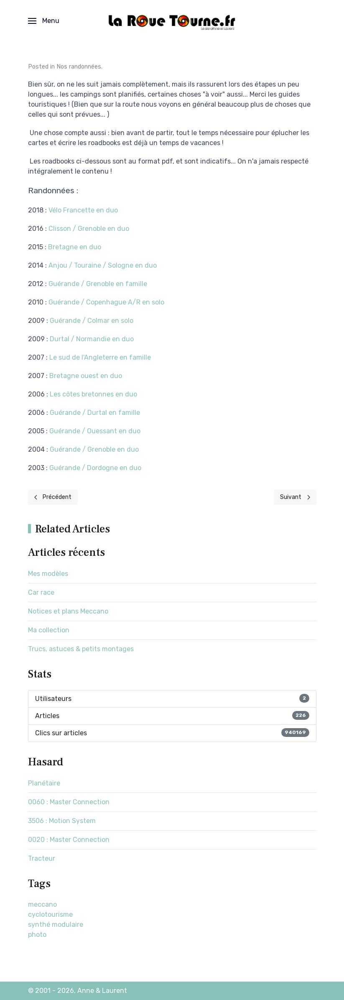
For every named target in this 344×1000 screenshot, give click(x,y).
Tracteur (41, 858)
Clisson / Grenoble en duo (88, 229)
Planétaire (44, 783)
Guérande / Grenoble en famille (97, 284)
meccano (42, 904)
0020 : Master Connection (69, 840)
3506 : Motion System (62, 821)
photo (37, 935)
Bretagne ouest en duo (85, 376)
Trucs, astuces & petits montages (81, 649)
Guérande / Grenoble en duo (94, 449)
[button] (43, 21)
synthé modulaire (55, 924)
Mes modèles (48, 574)
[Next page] (295, 497)
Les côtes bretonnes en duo (93, 394)
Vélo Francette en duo (83, 210)
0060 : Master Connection (69, 802)
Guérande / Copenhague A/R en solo (106, 302)
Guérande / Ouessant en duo (94, 431)
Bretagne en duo (74, 247)
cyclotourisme (50, 914)
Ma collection (48, 630)
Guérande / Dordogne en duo (95, 468)
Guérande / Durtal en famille (95, 413)
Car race (41, 592)
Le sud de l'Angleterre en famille (100, 357)
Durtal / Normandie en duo (92, 339)
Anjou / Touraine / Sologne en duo (102, 265)
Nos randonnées (78, 66)
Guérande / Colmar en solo (91, 321)
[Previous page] (53, 497)
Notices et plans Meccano (68, 611)
